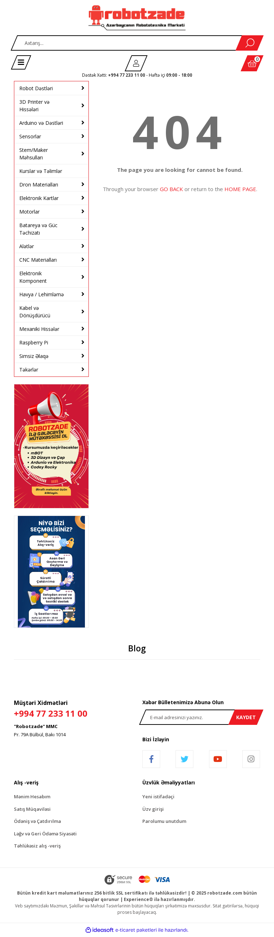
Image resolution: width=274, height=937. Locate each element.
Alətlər (26, 246)
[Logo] (136, 17)
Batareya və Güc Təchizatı (38, 229)
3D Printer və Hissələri (34, 105)
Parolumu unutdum (164, 821)
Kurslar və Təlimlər (40, 171)
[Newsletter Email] (201, 717)
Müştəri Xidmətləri (73, 709)
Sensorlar (30, 136)
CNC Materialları (38, 259)
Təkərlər (28, 369)
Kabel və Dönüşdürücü (34, 311)
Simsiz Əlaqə (34, 356)
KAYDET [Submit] (246, 717)
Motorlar (29, 211)
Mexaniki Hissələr (39, 329)
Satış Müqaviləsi (32, 809)
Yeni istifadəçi (158, 796)
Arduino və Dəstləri (41, 122)
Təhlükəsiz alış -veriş (37, 846)
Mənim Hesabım (32, 796)
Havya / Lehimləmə (41, 294)
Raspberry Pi (33, 342)
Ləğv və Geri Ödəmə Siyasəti (45, 833)
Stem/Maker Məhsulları (33, 154)
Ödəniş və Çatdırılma (37, 821)
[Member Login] (136, 63)
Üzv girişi (153, 809)
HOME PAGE (240, 189)
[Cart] (252, 63)
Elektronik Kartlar (39, 198)
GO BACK (171, 189)
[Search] (137, 43)
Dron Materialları (38, 184)
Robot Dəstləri (36, 88)
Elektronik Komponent (33, 277)
